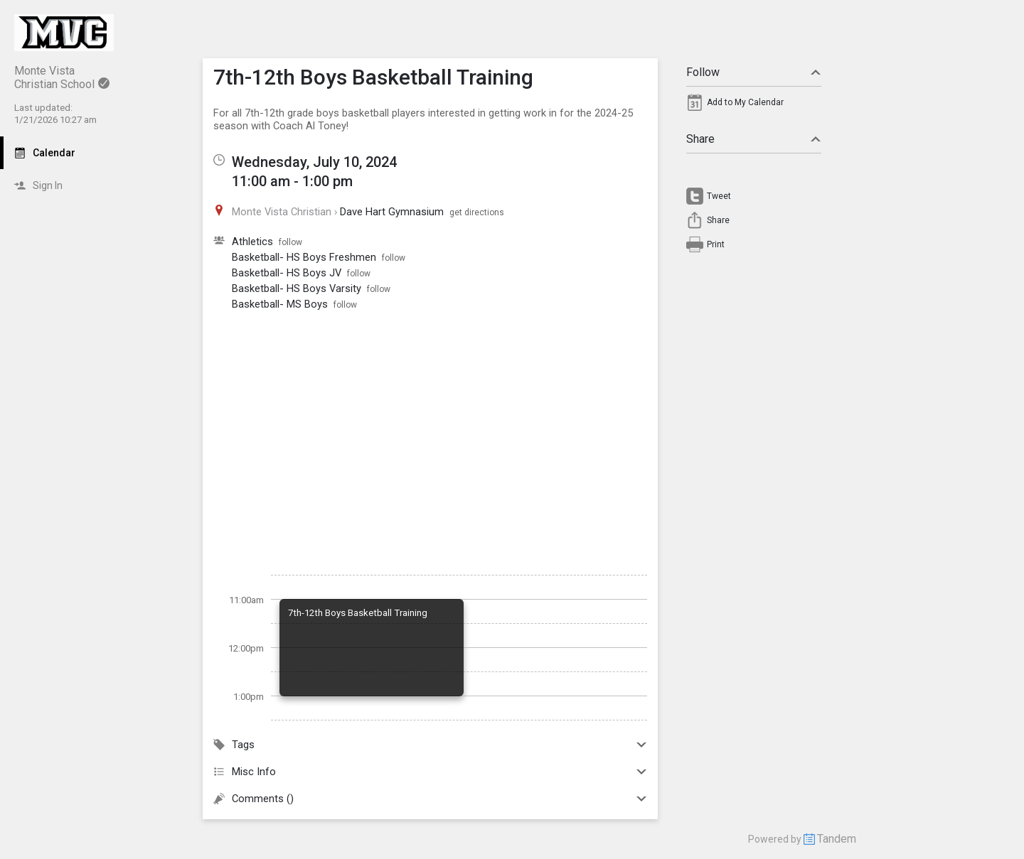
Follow (753, 72)
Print (716, 244)
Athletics (252, 241)
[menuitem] (753, 106)
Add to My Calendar (745, 102)
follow (290, 242)
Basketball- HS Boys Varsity (296, 288)
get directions (476, 212)
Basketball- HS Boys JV (286, 272)
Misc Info (430, 771)
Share (753, 139)
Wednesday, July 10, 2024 (314, 162)
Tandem (836, 839)
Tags (430, 744)
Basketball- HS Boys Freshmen (304, 257)
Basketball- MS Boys (280, 304)
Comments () (430, 798)
